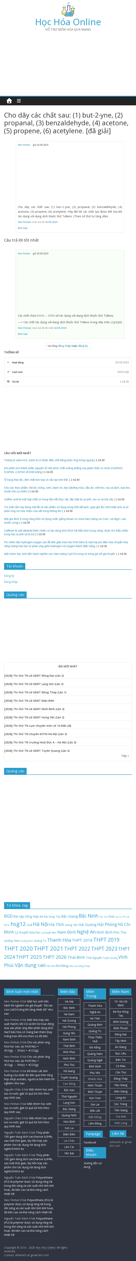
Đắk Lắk (95, 1110)
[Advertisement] (68, 62)
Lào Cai (69, 1147)
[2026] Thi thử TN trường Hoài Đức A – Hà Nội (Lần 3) (40, 742)
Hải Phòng (69, 1027)
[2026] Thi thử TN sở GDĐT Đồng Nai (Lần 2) (34, 675)
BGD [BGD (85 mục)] (8, 916)
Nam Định (69, 1039)
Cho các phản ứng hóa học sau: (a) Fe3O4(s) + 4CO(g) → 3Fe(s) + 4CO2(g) (27, 1046)
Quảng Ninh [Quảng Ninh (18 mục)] (27, 940)
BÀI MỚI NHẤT (68, 666)
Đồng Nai (120, 1034)
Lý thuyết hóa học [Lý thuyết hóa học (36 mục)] (28, 932)
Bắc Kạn (69, 1090)
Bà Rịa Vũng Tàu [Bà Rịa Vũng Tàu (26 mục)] (50, 916)
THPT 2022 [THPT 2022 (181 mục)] (77, 948)
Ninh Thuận (95, 1085)
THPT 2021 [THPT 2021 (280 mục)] (48, 948)
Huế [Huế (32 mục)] (29, 925)
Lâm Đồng (94, 1123)
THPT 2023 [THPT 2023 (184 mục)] (104, 948)
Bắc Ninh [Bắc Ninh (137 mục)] (88, 916)
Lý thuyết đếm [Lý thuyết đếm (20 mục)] (49, 932)
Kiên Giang (120, 1091)
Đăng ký (9, 576)
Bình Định (95, 1066)
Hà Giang (69, 1071)
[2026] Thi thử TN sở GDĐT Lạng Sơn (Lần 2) (33, 684)
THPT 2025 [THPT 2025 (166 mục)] (29, 956)
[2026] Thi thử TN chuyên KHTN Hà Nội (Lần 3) (35, 734)
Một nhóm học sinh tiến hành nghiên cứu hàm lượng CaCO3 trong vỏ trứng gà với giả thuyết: (59, 553)
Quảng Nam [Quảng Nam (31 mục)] (12, 940)
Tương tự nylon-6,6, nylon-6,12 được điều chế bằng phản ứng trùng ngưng (48, 460)
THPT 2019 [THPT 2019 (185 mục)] (106, 939)
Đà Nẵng (94, 1047)
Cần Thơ (120, 1072)
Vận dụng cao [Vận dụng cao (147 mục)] (30, 965)
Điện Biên (69, 1134)
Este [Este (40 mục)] (111, 916)
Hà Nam (69, 1014)
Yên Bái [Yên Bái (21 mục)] (50, 966)
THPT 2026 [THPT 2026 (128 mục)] (55, 957)
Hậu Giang (120, 1085)
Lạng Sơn (69, 1102)
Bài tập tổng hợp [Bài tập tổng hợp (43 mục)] (26, 916)
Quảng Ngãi (94, 1060)
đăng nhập (64, 345)
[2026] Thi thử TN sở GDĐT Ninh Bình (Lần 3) (34, 709)
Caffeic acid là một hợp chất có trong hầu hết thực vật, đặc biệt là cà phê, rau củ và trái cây (58, 499)
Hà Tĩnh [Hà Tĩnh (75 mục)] (56, 924)
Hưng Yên (69, 1033)
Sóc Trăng (120, 1104)
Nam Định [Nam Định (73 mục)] (66, 932)
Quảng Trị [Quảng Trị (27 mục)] (40, 940)
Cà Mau (121, 1066)
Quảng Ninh (69, 1115)
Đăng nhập (11, 582)
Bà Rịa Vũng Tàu (120, 1013)
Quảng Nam (95, 1054)
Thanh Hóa (95, 1005)
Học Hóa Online (68, 22)
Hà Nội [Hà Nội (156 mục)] (41, 924)
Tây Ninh (120, 1041)
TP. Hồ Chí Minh (120, 1003)
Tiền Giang (120, 1110)
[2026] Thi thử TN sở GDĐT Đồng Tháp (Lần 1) (35, 692)
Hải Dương (69, 1020)
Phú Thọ (69, 1065)
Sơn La (69, 1128)
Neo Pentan (24, 145)
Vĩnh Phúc (69, 1052)
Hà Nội (69, 1001)
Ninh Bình (69, 1058)
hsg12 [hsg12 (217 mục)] (18, 924)
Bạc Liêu (120, 1053)
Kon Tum (95, 1098)
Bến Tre (121, 1060)
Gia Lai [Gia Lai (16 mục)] (118, 916)
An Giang (120, 1047)
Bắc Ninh (69, 1008)
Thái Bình (69, 1046)
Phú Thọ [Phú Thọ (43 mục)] (119, 932)
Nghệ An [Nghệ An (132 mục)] (86, 931)
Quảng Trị (95, 1031)
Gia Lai (95, 1104)
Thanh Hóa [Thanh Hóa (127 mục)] (59, 940)
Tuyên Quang (69, 1077)
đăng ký (83, 345)
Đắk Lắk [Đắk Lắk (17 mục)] (73, 966)
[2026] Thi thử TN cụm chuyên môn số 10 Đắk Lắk (37, 726)
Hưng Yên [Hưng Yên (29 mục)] (71, 925)
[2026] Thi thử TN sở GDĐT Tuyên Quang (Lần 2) (37, 751)
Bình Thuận (95, 1092)
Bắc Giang (69, 1109)
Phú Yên (95, 1073)
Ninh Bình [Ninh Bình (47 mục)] (105, 932)
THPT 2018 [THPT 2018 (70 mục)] (82, 940)
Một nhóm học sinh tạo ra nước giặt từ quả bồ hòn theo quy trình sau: (28, 1093)
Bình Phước (120, 1028)
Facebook (90, 1142)
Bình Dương (120, 1022)
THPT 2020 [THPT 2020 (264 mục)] (18, 948)
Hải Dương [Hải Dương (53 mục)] (87, 924)
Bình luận (23, 228)
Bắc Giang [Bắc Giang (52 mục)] (69, 916)
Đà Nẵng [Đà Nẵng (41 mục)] (62, 965)
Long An (120, 1097)
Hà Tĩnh (95, 1018)
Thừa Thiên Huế (95, 1039)
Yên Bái (69, 1153)
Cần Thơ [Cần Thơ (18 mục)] (103, 916)
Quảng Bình (95, 1024)
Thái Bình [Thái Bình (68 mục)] (76, 957)
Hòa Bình (69, 1121)
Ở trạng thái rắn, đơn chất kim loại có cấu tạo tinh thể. (36, 479)
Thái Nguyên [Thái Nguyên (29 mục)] (94, 958)
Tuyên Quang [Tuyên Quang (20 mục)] (110, 958)
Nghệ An (95, 1012)
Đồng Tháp (121, 1078)
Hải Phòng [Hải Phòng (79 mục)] (107, 924)
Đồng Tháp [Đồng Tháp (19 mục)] (84, 965)
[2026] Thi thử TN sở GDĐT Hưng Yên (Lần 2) (34, 717)
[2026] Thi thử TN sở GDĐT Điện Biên (29, 700)
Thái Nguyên (69, 1096)
